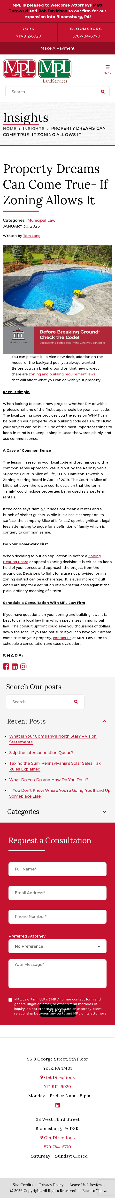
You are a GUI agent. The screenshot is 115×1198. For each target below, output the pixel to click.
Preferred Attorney (27, 936)
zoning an (37, 374)
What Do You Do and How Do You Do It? (49, 780)
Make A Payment (57, 48)
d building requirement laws (71, 374)
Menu (107, 72)
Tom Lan (30, 236)
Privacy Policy (51, 1185)
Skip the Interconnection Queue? (41, 752)
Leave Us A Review (85, 1185)
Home (9, 128)
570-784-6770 (86, 36)
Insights (34, 128)
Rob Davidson (52, 11)
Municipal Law (41, 220)
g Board (21, 562)
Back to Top (92, 1190)
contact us (62, 638)
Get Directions (57, 1077)
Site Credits (23, 1185)
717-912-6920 (28, 36)
